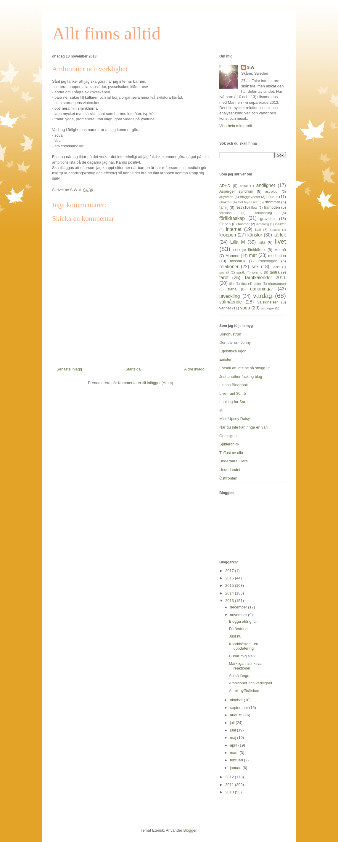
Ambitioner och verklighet (250, 683)
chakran (225, 202)
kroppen (227, 234)
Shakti (276, 267)
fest (239, 207)
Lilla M (237, 242)
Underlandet (229, 469)
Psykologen (267, 261)
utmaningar (261, 288)
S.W (251, 67)
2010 (230, 792)
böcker (272, 196)
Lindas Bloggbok (233, 385)
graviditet (268, 218)
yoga (245, 307)
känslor (254, 234)
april (234, 745)
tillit (231, 283)
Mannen (232, 255)
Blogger (189, 830)
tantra (274, 272)
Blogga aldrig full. (243, 621)
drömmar (272, 202)
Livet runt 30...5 (232, 393)
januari (236, 768)
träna (232, 289)
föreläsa (225, 213)
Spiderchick (229, 444)
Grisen (225, 224)
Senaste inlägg (69, 369)
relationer (229, 266)
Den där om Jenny (235, 342)
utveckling (229, 296)
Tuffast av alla (231, 452)
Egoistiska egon (233, 351)
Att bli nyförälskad (244, 690)
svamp (257, 272)
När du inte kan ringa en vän (243, 427)
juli (233, 722)
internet (233, 229)
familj (223, 207)
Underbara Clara (233, 461)
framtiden (272, 207)
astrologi (271, 191)
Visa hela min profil (235, 126)
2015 (230, 585)
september (239, 707)
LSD (236, 250)
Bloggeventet (250, 197)
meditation (277, 255)
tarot (223, 277)
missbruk (237, 261)
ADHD (224, 185)
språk (240, 272)
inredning (262, 224)
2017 (230, 570)
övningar (267, 308)
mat (253, 255)
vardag (262, 295)
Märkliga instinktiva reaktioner (245, 665)
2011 (230, 784)
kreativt (275, 229)
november (239, 615)
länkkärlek (256, 249)
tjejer (257, 283)
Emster (225, 359)
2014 (230, 593)
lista (261, 242)
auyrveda (226, 197)
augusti (237, 715)
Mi (221, 410)
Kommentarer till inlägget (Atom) (145, 383)
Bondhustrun (230, 334)
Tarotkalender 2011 (265, 277)
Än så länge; (239, 675)
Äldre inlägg (194, 369)
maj (233, 737)
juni (233, 730)
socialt (224, 272)
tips (244, 283)
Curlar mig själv (242, 656)
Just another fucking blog (240, 376)
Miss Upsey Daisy (234, 418)
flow (254, 207)
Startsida (133, 369)
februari (237, 760)
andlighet (265, 185)
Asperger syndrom (236, 191)
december (239, 607)
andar (244, 186)
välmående (230, 301)
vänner (225, 308)
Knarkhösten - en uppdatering (243, 646)
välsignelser (267, 302)
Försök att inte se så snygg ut (244, 368)
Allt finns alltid (106, 33)
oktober (237, 700)
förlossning (263, 213)
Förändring (238, 629)
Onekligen (228, 436)
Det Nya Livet (248, 202)
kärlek (279, 234)
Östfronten (228, 478)
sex (255, 266)
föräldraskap (232, 218)
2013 (230, 600)
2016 (230, 578)
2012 (230, 777)
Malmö (280, 249)
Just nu (235, 636)
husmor (244, 224)
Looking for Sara (233, 402)
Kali (258, 229)
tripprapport (277, 283)
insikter (280, 224)
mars (235, 752)
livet (280, 241)
